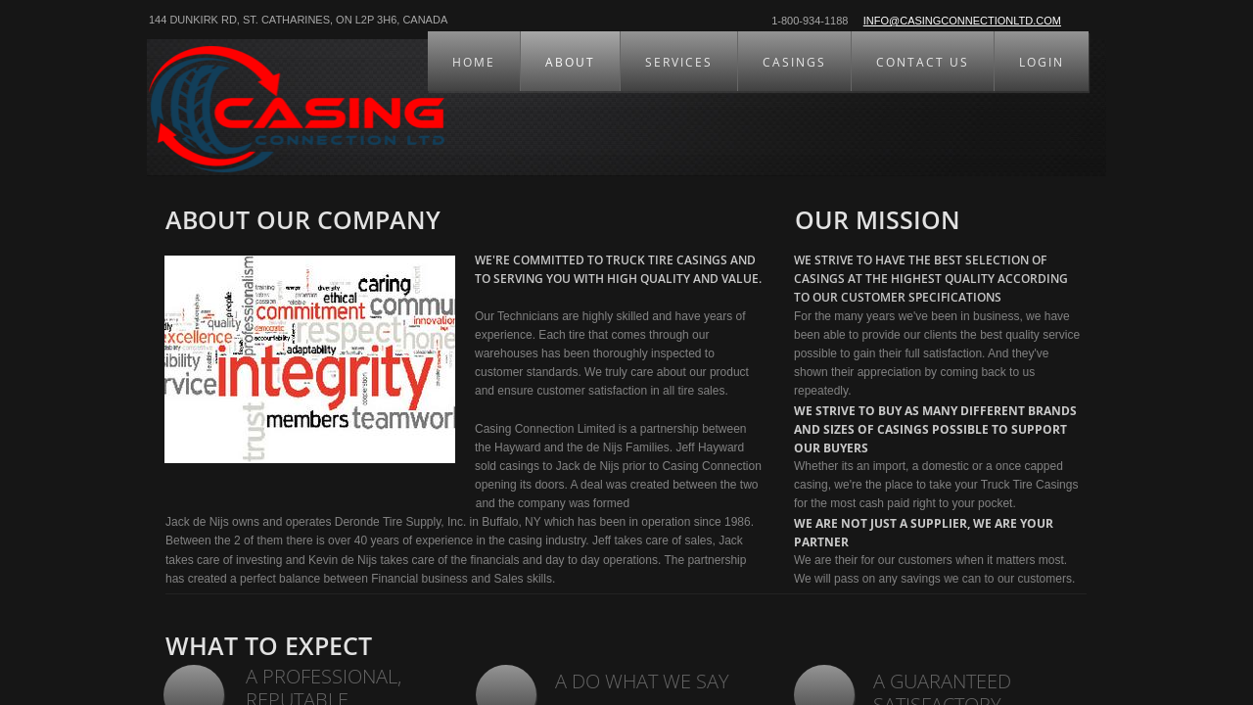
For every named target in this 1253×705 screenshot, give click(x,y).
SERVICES (679, 62)
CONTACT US (922, 62)
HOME (473, 62)
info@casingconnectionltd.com (962, 20)
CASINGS (794, 62)
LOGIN (1041, 62)
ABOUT (570, 62)
